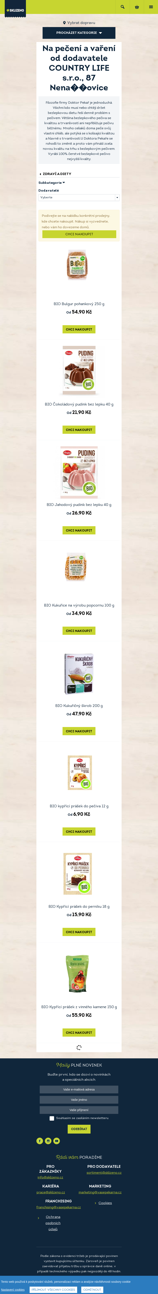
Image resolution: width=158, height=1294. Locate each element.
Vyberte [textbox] (46, 197)
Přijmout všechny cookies (53, 1291)
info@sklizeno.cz (50, 1177)
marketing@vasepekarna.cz (100, 1192)
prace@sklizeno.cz (50, 1192)
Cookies (105, 1203)
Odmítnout (92, 1291)
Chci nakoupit (79, 234)
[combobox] (79, 197)
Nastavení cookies (12, 1290)
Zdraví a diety (54, 174)
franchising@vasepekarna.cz (58, 1207)
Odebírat (79, 1129)
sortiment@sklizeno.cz (104, 1173)
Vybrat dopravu (81, 23)
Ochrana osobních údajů (52, 1223)
